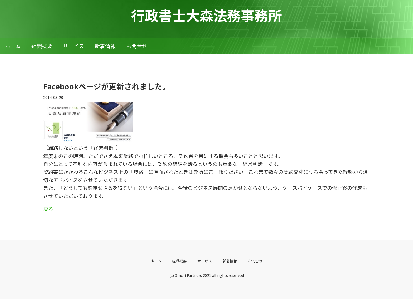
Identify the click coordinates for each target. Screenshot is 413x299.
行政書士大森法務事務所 (206, 15)
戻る (48, 208)
